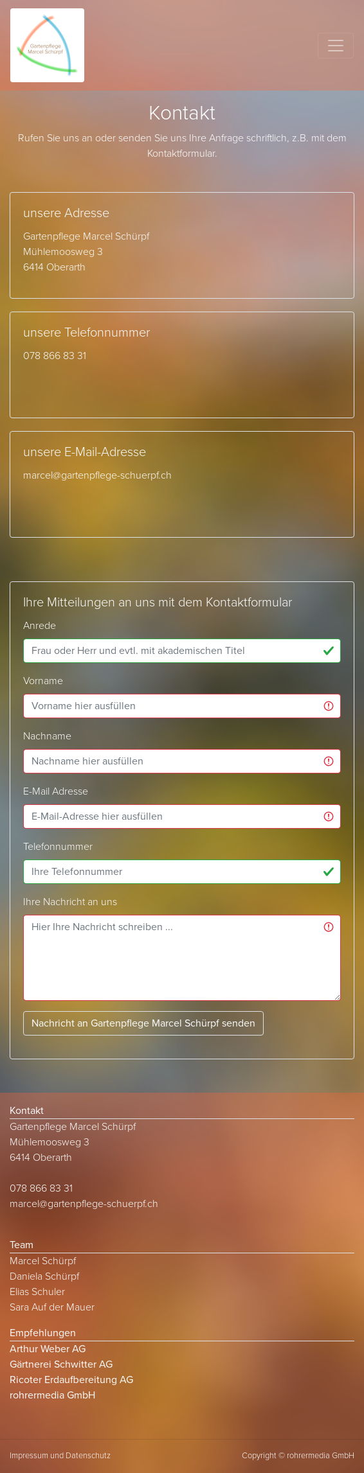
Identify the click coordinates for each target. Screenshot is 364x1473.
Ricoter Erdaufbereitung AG (71, 1379)
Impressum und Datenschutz (60, 1456)
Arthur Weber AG (48, 1349)
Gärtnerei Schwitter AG (61, 1364)
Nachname (47, 736)
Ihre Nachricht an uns (70, 901)
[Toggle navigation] (336, 45)
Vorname (43, 681)
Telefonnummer (58, 846)
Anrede (39, 625)
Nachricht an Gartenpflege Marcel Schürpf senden (143, 1023)
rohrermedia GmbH (52, 1395)
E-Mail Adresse (55, 791)
